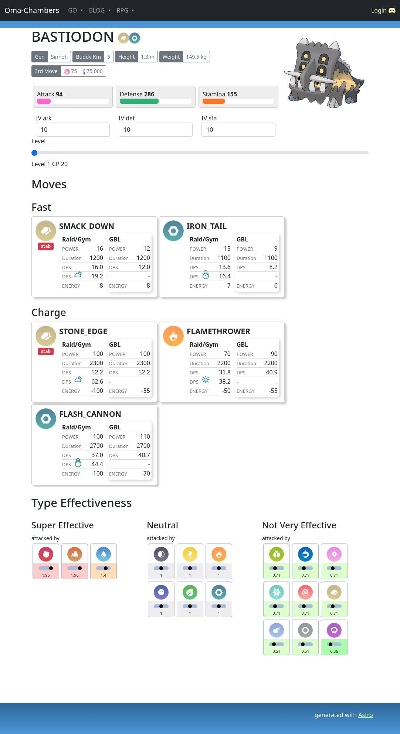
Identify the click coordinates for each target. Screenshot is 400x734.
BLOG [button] (97, 10)
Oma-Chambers (31, 10)
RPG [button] (123, 10)
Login (383, 10)
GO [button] (73, 10)
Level (38, 141)
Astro (365, 715)
